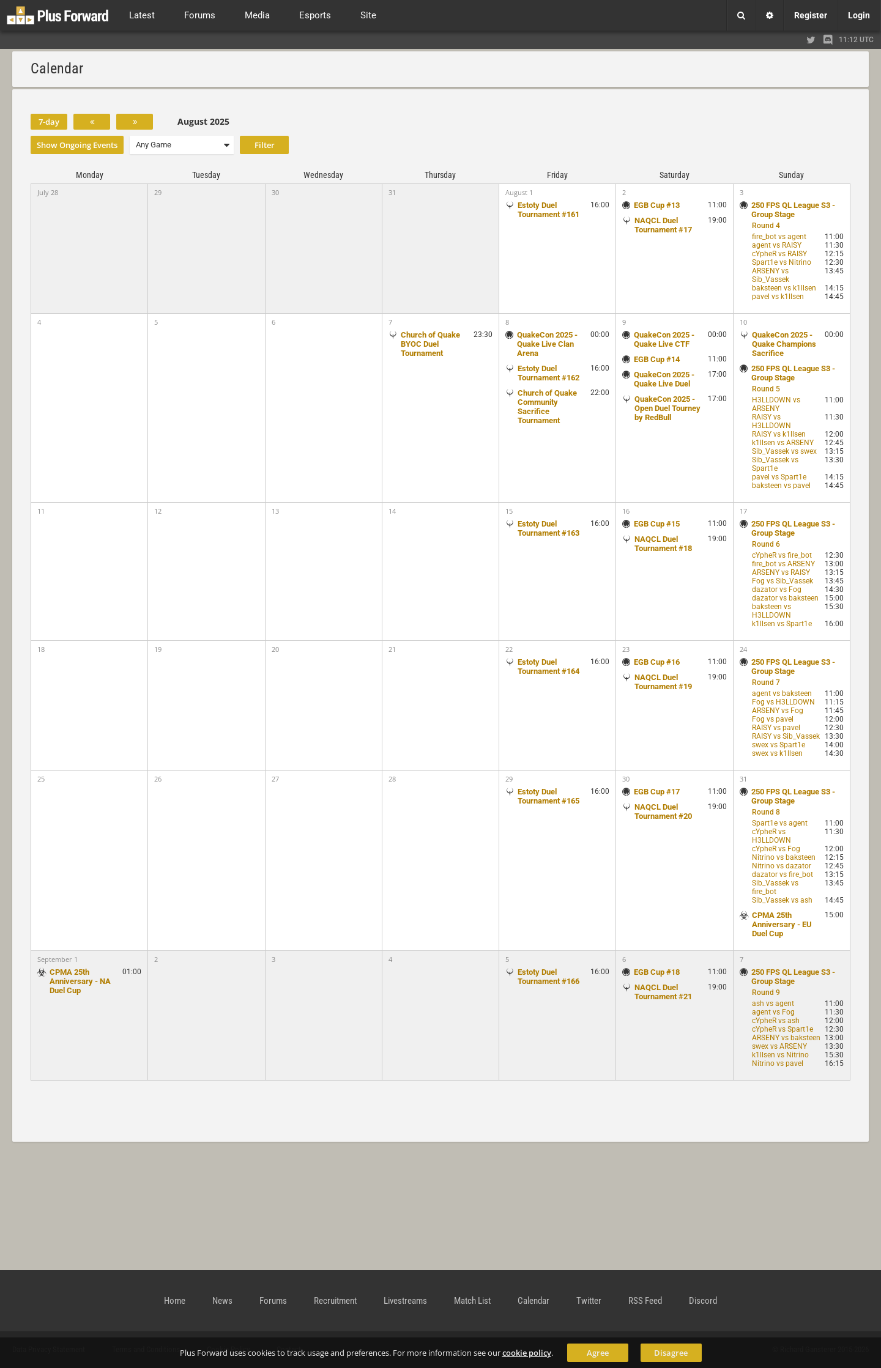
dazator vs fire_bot (782, 874)
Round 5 (766, 389)
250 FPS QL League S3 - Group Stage (793, 210)
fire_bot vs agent (779, 236)
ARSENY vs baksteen (786, 1037)
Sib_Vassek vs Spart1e (775, 464)
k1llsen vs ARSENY (783, 442)
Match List (472, 1300)
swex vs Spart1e (778, 745)
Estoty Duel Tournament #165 (548, 796)
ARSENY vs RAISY (781, 572)
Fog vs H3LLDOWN (783, 702)
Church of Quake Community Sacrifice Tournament (547, 406)
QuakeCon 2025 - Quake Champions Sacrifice (784, 344)
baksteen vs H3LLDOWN (771, 610)
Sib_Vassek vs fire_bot (775, 887)
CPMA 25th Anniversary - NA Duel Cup (80, 981)
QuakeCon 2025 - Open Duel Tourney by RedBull (667, 408)
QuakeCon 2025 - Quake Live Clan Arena (547, 344)
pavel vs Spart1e (779, 477)
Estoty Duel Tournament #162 (548, 373)
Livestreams (405, 1300)
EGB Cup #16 (657, 662)
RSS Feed (645, 1300)
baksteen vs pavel (781, 485)
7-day (49, 121)
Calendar (533, 1300)
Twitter (588, 1300)
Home (174, 1300)
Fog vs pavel (773, 719)
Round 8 (766, 812)
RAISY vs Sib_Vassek (786, 736)
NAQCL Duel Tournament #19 (663, 682)
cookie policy (526, 1352)
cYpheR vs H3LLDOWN (771, 836)
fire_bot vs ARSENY (783, 564)
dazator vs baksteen (785, 598)
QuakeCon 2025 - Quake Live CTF (664, 339)
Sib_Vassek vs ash (782, 900)
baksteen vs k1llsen (784, 288)
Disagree (671, 1352)
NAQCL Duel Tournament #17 (663, 225)
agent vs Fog (773, 1012)
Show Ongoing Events (77, 144)
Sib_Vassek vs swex (784, 451)
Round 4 (766, 225)
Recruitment (335, 1300)
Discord (703, 1300)
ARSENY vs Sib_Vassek (770, 275)
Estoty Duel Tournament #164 (548, 666)
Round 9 (766, 992)
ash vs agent (773, 1003)
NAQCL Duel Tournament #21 (663, 992)
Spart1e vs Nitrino (781, 262)
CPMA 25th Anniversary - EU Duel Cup (782, 924)
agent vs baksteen (782, 693)
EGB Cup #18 (657, 972)
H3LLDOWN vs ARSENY (776, 404)
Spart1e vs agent (780, 823)
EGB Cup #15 (657, 523)
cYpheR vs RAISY (779, 254)
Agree (598, 1352)
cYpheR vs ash (776, 1020)
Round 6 (766, 544)
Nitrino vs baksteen (784, 857)
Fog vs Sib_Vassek (782, 581)
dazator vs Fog (776, 589)
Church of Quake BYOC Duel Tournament (430, 344)
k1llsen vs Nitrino (780, 1055)
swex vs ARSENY (779, 1046)
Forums (273, 1300)
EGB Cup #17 (657, 791)
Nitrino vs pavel (777, 1063)
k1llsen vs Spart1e (782, 623)
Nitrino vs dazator (781, 866)
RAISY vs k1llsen (779, 434)
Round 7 (766, 682)
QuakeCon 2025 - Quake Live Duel (664, 379)
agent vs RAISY (776, 245)
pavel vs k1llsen (778, 296)
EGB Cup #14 (657, 359)
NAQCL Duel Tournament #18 (663, 543)
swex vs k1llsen (777, 753)
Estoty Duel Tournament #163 (548, 528)
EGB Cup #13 (657, 205)
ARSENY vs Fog (777, 710)
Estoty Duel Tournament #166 (548, 976)
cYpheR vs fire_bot (782, 555)
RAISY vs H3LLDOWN (771, 421)
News (222, 1300)
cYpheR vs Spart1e (782, 1029)
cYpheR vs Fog (776, 849)
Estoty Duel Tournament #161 (548, 210)
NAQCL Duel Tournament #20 (663, 811)
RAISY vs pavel (776, 727)
